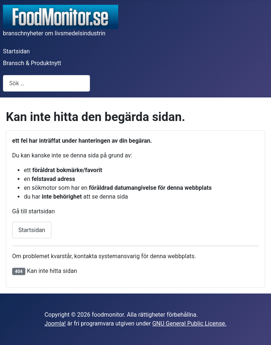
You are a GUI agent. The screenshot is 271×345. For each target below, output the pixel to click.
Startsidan (16, 51)
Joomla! (55, 323)
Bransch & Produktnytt (32, 63)
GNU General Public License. (189, 323)
